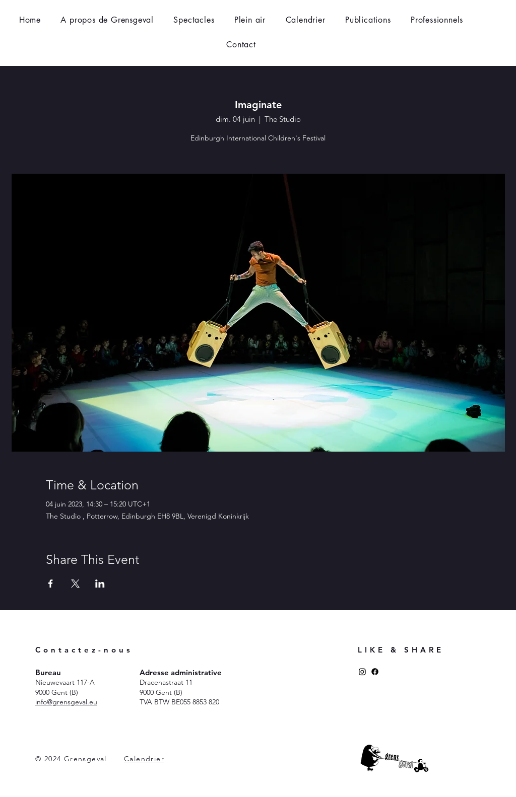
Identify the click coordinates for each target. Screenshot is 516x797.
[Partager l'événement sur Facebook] (50, 583)
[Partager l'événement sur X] (75, 583)
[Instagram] (362, 671)
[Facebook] (374, 671)
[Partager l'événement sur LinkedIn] (100, 583)
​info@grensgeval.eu (66, 701)
